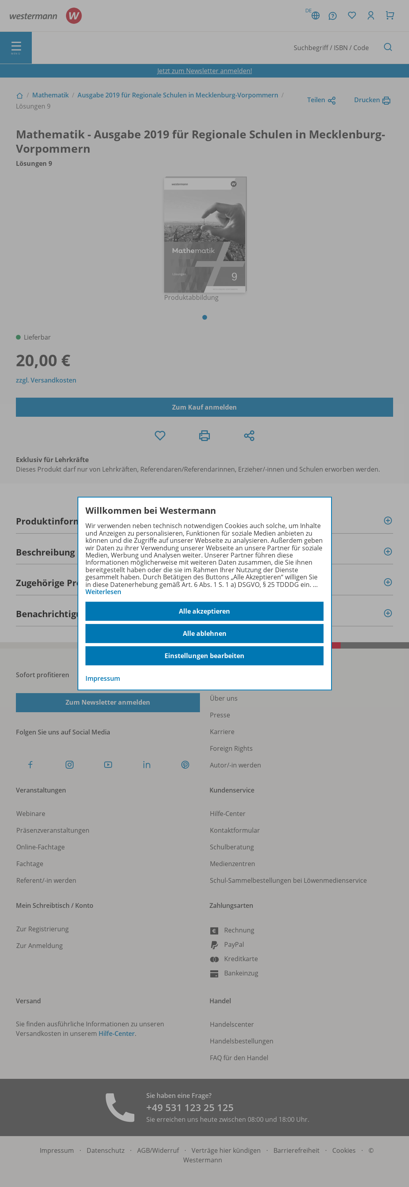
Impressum (102, 678)
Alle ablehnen (205, 633)
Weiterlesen (103, 591)
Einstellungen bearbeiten (204, 655)
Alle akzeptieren (204, 611)
